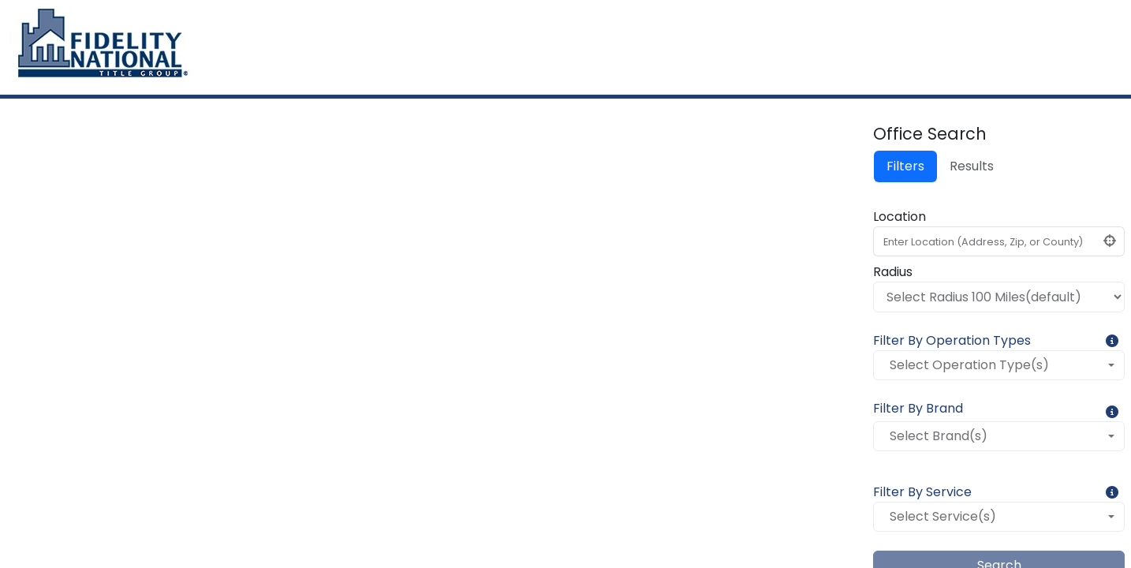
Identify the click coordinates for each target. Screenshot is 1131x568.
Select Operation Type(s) (969, 365)
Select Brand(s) (938, 436)
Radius (893, 272)
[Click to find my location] (1110, 241)
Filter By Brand (918, 408)
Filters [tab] (905, 166)
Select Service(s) (943, 516)
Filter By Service (922, 492)
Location (899, 216)
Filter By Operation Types (952, 340)
